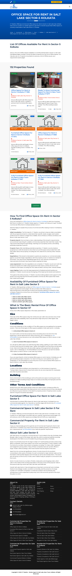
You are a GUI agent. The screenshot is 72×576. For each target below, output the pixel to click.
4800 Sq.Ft (41, 86)
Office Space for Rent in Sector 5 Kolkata (35, 221)
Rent (35, 32)
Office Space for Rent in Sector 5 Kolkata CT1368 (47, 133)
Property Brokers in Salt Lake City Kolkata (48, 548)
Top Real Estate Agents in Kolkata (19, 535)
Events (52, 488)
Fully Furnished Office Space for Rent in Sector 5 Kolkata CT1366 (49, 177)
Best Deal (14, 73)
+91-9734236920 (27, 428)
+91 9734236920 (17, 508)
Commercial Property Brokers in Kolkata (20, 557)
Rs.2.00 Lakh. (57, 86)
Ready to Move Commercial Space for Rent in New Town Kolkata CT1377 (49, 92)
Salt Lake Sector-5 (51, 32)
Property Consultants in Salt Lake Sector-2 (48, 553)
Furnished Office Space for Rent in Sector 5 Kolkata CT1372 (22, 134)
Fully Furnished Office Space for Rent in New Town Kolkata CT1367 (22, 177)
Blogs (51, 490)
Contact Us (40, 488)
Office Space (28, 32)
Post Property (56, 2)
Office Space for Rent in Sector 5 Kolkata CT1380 (21, 91)
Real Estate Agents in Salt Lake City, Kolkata (21, 555)
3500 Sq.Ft (41, 171)
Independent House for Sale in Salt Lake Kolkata (47, 527)
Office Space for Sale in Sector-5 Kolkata (20, 560)
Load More (36, 205)
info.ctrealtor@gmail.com (19, 514)
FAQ (38, 493)
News (51, 485)
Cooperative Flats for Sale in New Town (47, 530)
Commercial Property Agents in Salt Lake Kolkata (21, 549)
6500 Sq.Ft (14, 171)
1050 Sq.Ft (14, 128)
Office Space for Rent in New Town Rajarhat (21, 540)
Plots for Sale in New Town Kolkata (46, 532)
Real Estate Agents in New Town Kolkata (20, 552)
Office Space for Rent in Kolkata (18, 526)
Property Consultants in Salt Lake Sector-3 (48, 556)
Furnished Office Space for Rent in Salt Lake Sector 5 (21, 529)
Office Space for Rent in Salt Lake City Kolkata (22, 537)
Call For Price (30, 86)
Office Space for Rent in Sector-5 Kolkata (20, 532)
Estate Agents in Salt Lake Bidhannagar (47, 558)
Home (11, 32)
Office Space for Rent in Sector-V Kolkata (44, 286)
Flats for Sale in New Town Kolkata (46, 537)
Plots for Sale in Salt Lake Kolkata (45, 535)
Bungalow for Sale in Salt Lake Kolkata (47, 540)
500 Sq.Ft (14, 86)
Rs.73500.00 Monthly (28, 128)
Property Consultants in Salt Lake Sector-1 (48, 551)
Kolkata (41, 32)
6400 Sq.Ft (41, 128)
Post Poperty (40, 490)
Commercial (19, 32)
